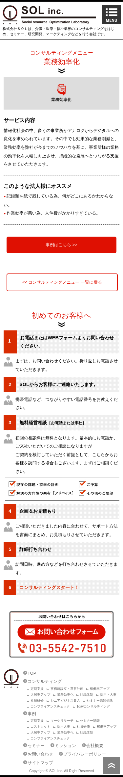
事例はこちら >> (61, 244)
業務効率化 (65, 694)
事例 (32, 713)
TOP (32, 673)
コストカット (40, 726)
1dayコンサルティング (93, 706)
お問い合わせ (40, 754)
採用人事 (63, 726)
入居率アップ (40, 694)
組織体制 (86, 694)
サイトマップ (40, 762)
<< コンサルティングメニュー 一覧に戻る (62, 282)
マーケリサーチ (62, 720)
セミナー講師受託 (100, 700)
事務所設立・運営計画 (67, 688)
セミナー (36, 745)
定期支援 (37, 688)
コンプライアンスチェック (50, 706)
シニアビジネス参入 (65, 700)
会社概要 (94, 745)
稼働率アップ (100, 688)
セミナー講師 (90, 720)
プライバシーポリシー (84, 754)
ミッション (65, 745)
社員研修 (37, 700)
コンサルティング (45, 681)
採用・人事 (108, 694)
